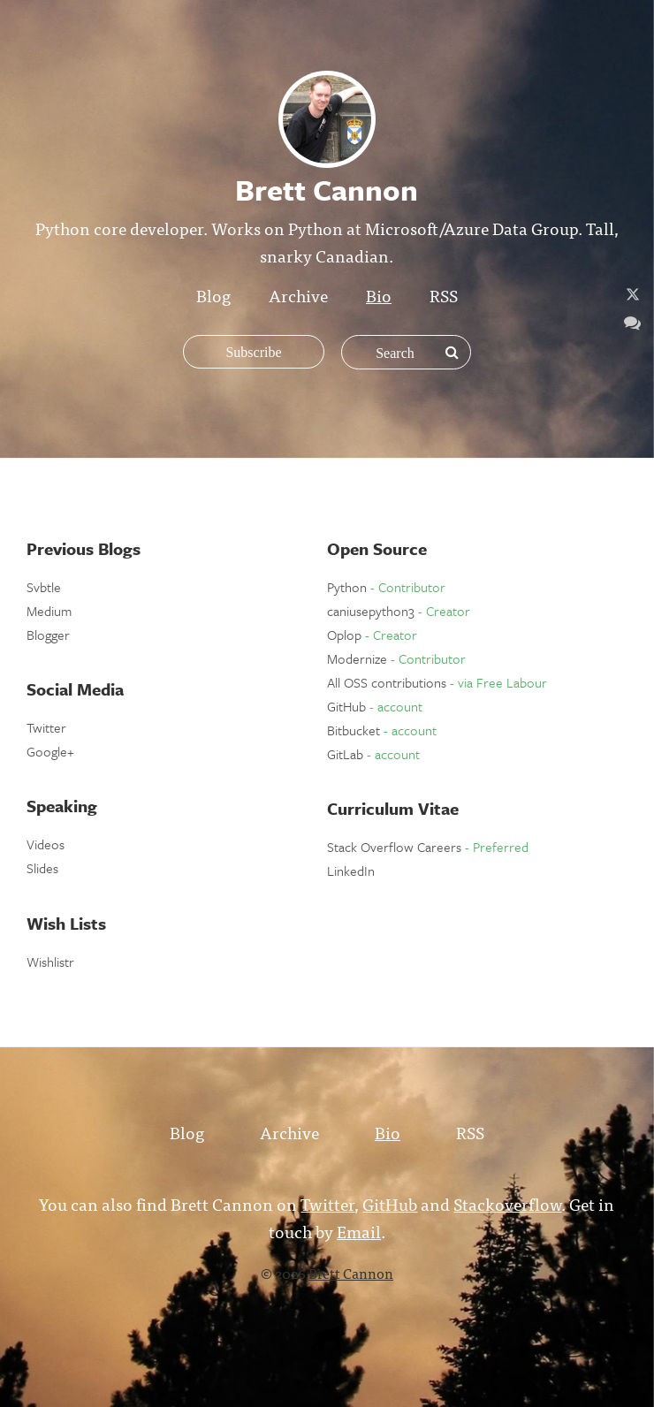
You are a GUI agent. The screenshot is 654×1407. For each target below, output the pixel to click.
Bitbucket (382, 730)
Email (359, 1230)
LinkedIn (351, 870)
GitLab (373, 754)
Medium (49, 610)
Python (386, 587)
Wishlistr (50, 961)
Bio (379, 294)
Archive (298, 294)
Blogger (48, 634)
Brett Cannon (350, 1272)
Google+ (50, 751)
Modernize (396, 658)
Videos (46, 844)
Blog (213, 294)
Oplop (372, 634)
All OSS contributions (437, 682)
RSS (444, 294)
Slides (42, 868)
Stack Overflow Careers (428, 846)
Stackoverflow (507, 1203)
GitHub (374, 706)
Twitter (46, 727)
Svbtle (44, 587)
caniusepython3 (398, 610)
